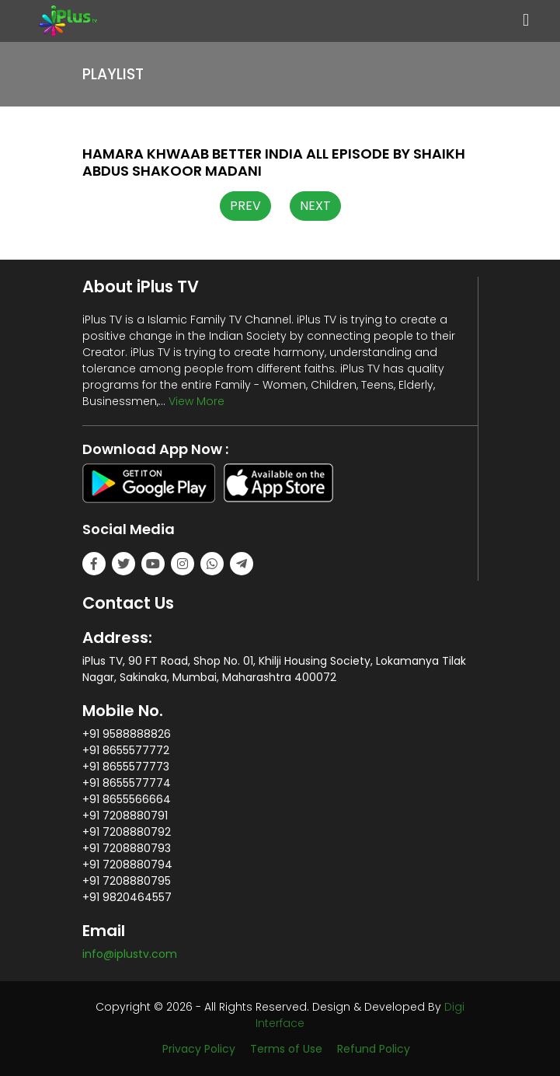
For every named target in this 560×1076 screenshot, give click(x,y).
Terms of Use (286, 1049)
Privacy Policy (198, 1049)
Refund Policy (373, 1049)
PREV (245, 206)
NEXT (315, 206)
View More (196, 401)
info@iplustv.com (129, 954)
